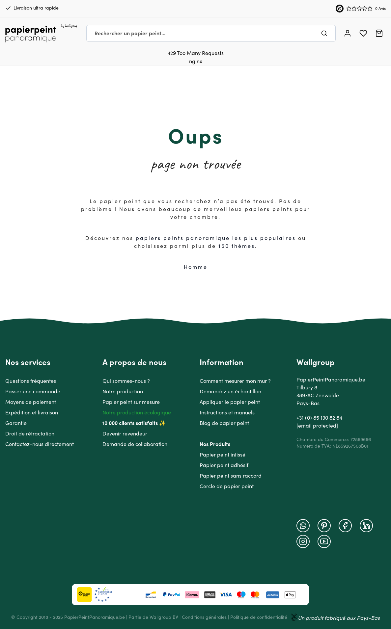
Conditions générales (204, 617)
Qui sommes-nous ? (126, 381)
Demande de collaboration (134, 444)
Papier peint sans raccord (231, 475)
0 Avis (380, 8)
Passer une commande (32, 391)
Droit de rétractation (29, 433)
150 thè (230, 246)
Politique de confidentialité (258, 617)
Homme (196, 267)
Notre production (122, 391)
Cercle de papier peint (227, 486)
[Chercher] (324, 33)
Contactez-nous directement (39, 444)
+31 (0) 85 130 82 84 (319, 417)
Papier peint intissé (222, 454)
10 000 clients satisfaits (130, 423)
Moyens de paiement (30, 402)
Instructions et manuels (227, 412)
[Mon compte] (347, 33)
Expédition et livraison (31, 412)
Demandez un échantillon (230, 391)
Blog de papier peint (224, 423)
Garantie (16, 423)
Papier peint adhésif (224, 465)
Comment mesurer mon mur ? (235, 381)
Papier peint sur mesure (131, 402)
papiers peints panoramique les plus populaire (214, 238)
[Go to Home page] (41, 33)
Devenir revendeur (124, 433)
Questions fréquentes (30, 381)
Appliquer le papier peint (230, 402)
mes (248, 246)
